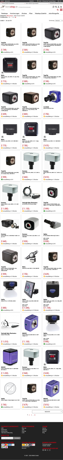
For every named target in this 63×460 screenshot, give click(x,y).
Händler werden (46, 445)
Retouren (24, 448)
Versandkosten (25, 446)
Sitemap (24, 431)
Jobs (23, 429)
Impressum (4, 429)
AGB (2, 428)
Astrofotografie (54, 13)
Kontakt (44, 431)
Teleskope (4, 13)
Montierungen (14, 13)
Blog (43, 432)
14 (34, 415)
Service (44, 428)
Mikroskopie (10, 15)
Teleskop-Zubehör (40, 13)
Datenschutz (4, 431)
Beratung (44, 429)
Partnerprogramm (46, 444)
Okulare (24, 13)
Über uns (24, 428)
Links (23, 432)
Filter (31, 13)
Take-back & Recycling (6, 432)
